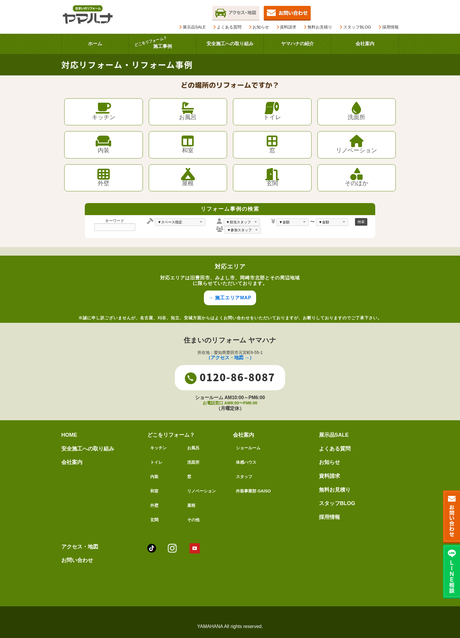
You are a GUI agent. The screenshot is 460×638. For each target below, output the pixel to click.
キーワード (114, 221)
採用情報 (388, 27)
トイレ (156, 462)
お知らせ (259, 27)
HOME (69, 435)
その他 (193, 519)
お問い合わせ (77, 560)
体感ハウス (246, 462)
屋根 (191, 505)
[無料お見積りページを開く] (287, 12)
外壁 (154, 505)
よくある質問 (227, 27)
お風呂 (193, 447)
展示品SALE (192, 27)
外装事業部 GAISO (253, 491)
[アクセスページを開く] (235, 12)
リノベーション (201, 491)
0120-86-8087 (230, 377)
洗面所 (193, 462)
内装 (154, 476)
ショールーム (248, 447)
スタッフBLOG (355, 27)
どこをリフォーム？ (171, 435)
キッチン (158, 447)
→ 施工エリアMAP (230, 297)
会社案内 (71, 462)
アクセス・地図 (79, 547)
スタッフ (244, 476)
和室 (154, 491)
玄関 (154, 519)
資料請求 (286, 27)
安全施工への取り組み (87, 449)
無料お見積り (318, 27)
